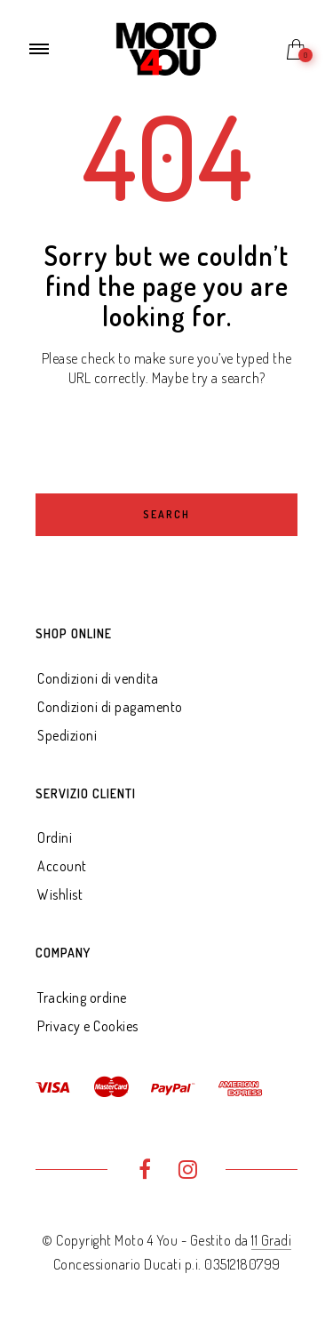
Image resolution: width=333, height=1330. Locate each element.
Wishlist (60, 894)
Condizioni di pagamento (110, 707)
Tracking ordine (82, 997)
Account (62, 866)
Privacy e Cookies (88, 1026)
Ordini (54, 837)
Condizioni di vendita (98, 678)
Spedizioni (67, 735)
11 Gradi (271, 1240)
